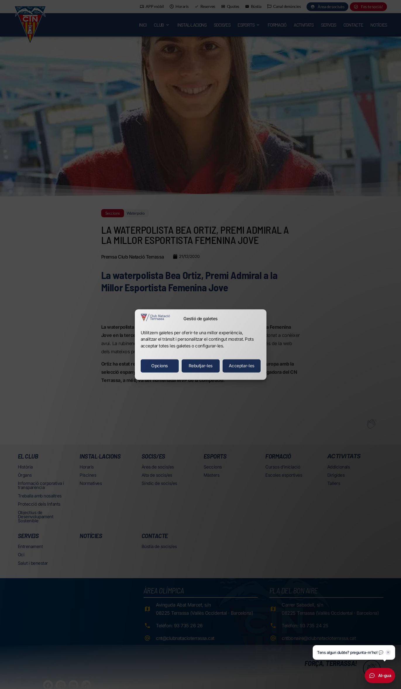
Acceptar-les (241, 365)
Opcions (159, 365)
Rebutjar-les (201, 365)
